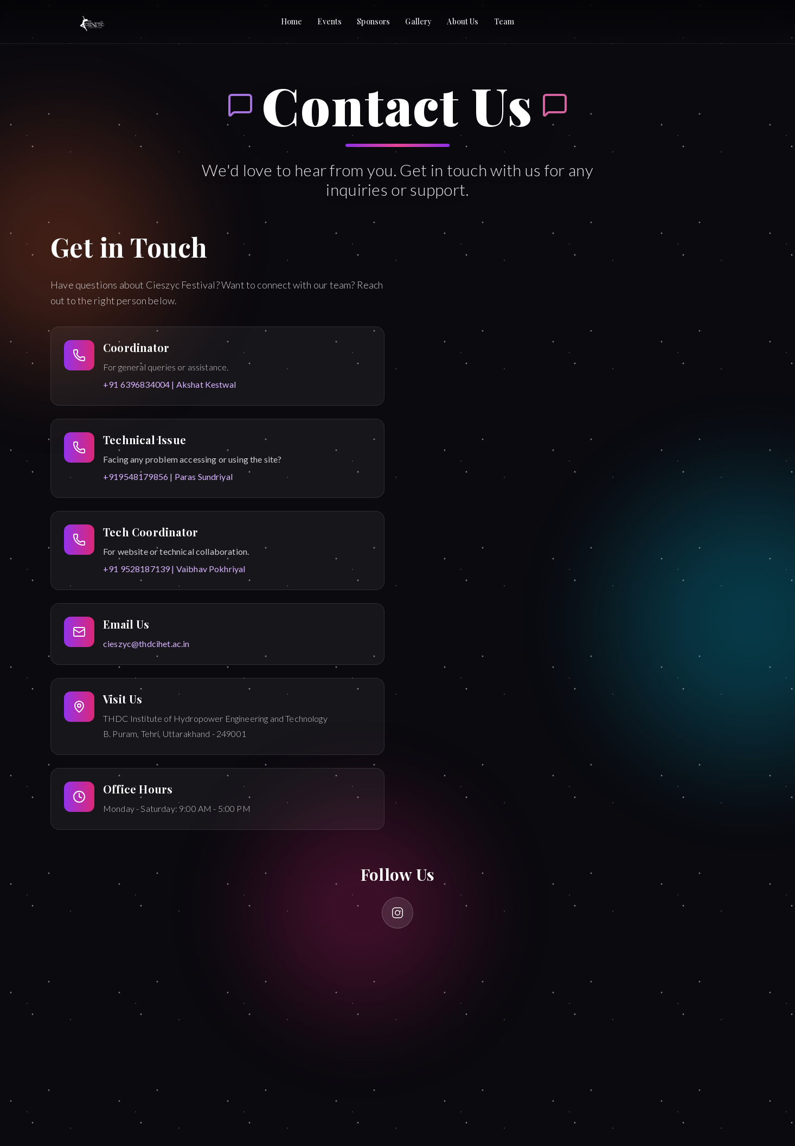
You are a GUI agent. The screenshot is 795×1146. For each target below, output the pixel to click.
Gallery (418, 21)
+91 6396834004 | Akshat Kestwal (169, 384)
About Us (462, 21)
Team (504, 21)
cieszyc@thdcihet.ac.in (146, 643)
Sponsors (373, 21)
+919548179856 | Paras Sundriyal (168, 476)
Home (292, 21)
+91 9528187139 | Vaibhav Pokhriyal (174, 569)
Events (329, 21)
